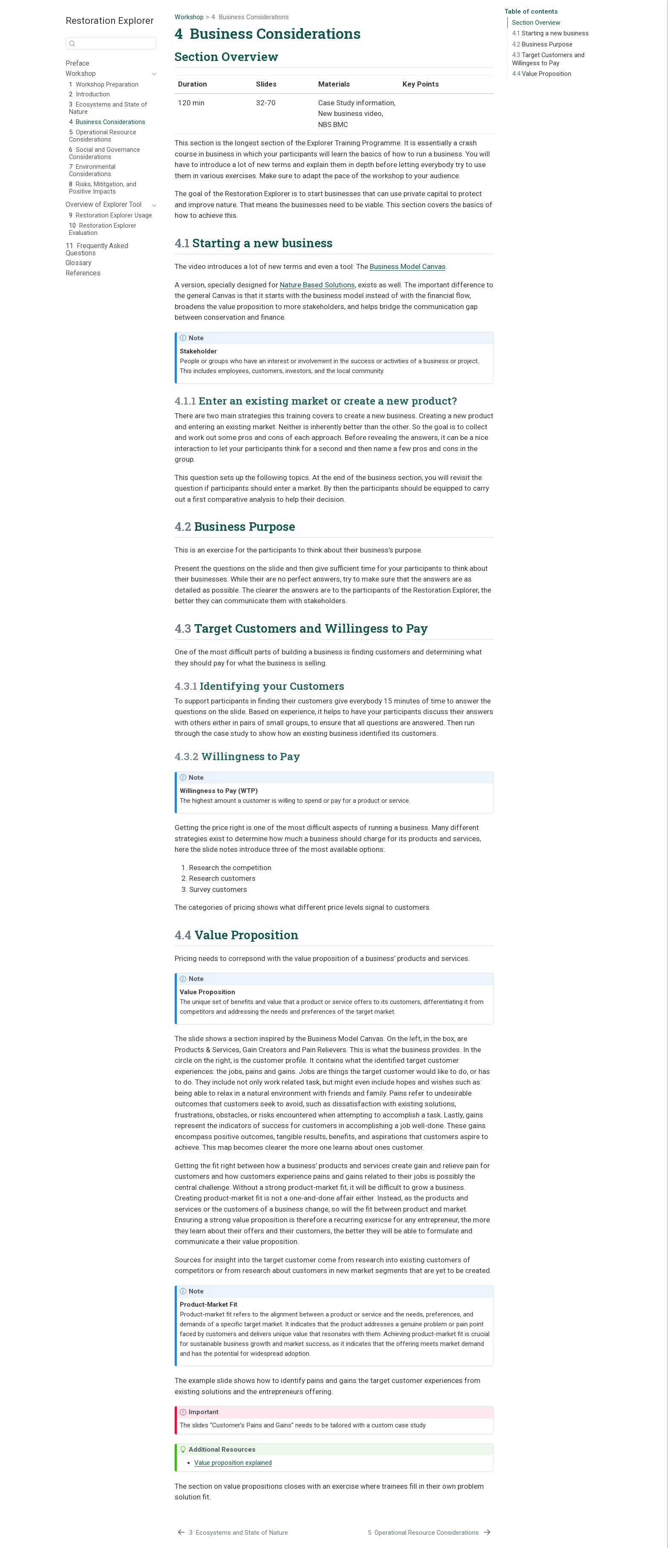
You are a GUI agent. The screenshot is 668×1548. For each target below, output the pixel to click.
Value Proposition (541, 74)
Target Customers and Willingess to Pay (548, 59)
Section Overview (536, 22)
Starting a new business (550, 33)
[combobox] (111, 43)
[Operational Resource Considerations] (429, 1533)
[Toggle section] (152, 74)
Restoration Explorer (110, 20)
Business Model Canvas (408, 266)
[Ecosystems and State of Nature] (232, 1533)
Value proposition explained (233, 1463)
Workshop (189, 17)
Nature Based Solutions (317, 285)
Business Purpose (542, 44)
